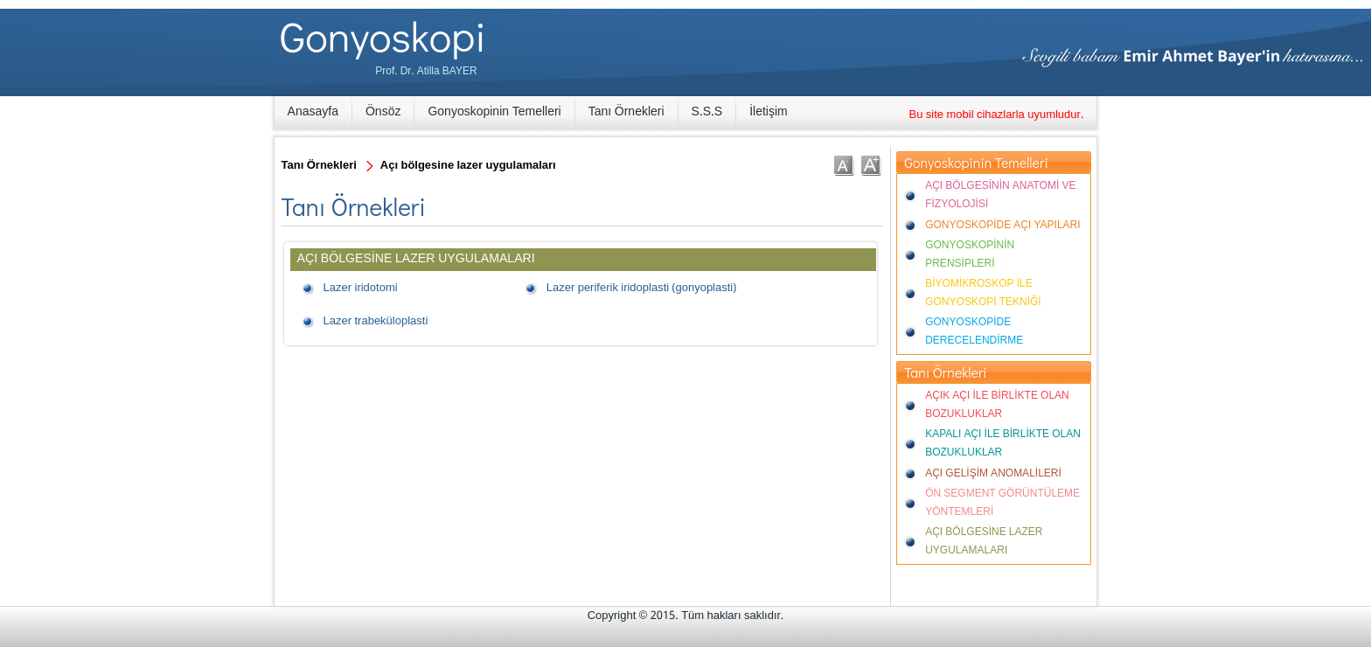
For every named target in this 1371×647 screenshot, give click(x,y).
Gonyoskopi (383, 35)
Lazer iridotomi (361, 288)
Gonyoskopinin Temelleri (494, 111)
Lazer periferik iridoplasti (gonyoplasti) (641, 288)
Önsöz (382, 111)
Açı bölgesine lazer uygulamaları (468, 166)
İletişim (768, 111)
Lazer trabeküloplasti (376, 321)
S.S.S (707, 111)
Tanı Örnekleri (626, 111)
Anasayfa (313, 111)
